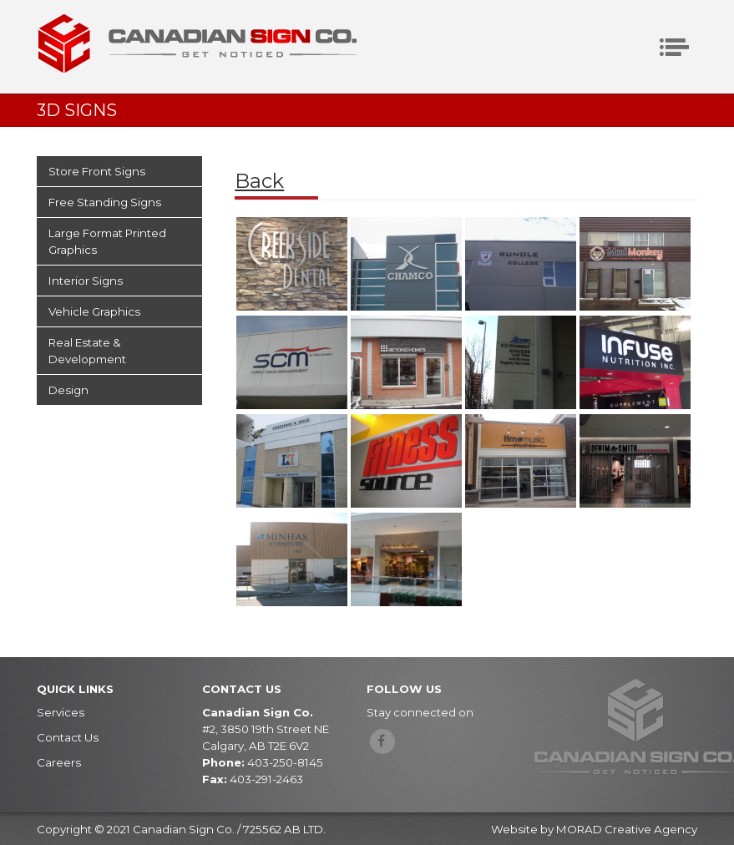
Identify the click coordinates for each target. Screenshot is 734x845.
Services (60, 712)
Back (259, 181)
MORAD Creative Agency (626, 829)
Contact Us (68, 737)
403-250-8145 (285, 762)
